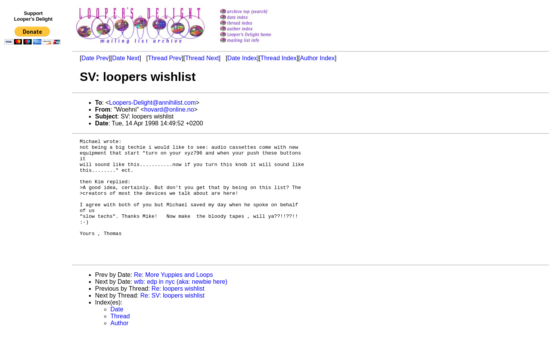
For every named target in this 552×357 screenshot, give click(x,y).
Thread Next (202, 58)
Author (119, 347)
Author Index (317, 58)
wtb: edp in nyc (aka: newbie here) (180, 306)
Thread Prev (165, 58)
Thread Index (278, 58)
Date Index (242, 58)
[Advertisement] (33, 206)
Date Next (125, 58)
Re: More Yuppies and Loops (173, 299)
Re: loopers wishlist (177, 312)
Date (116, 333)
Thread (120, 340)
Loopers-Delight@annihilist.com (152, 102)
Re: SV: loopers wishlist (172, 319)
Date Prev (94, 58)
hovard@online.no (169, 109)
